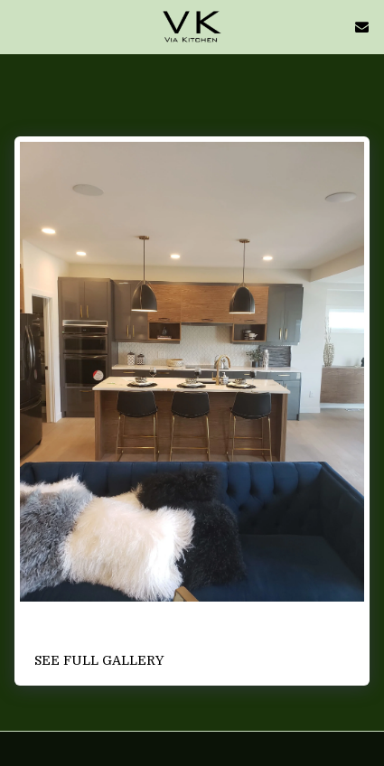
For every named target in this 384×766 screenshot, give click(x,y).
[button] (20, 25)
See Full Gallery (99, 660)
